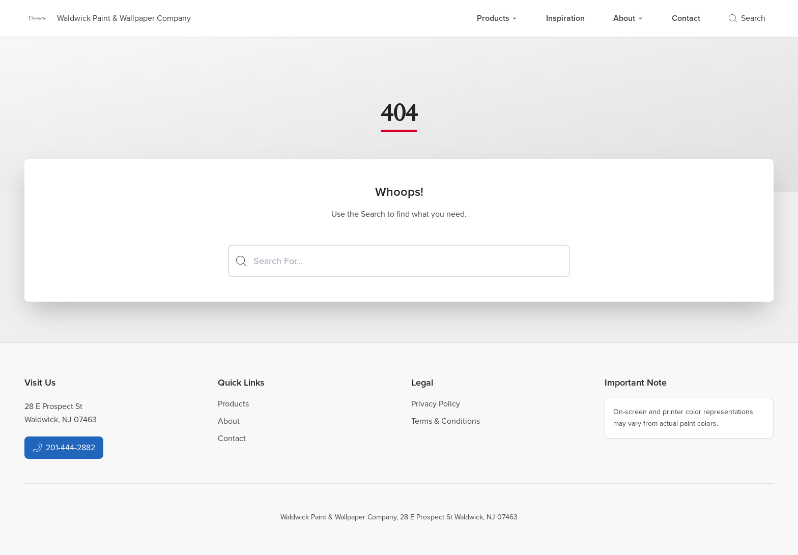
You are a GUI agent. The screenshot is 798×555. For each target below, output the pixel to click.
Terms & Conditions (445, 421)
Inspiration (565, 18)
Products (497, 18)
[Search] (399, 261)
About (628, 18)
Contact (686, 18)
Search (747, 18)
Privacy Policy (435, 404)
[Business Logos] (107, 18)
